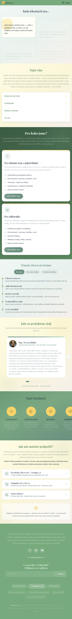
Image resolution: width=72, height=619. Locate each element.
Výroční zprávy (54, 586)
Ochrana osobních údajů (17, 592)
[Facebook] (36, 550)
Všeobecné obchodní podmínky (39, 592)
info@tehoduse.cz (36, 557)
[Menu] (66, 3)
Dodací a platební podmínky (36, 597)
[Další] (68, 357)
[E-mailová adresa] (30, 574)
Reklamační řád (58, 592)
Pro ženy (19, 272)
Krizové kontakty (19, 586)
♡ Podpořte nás (37, 586)
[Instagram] (29, 550)
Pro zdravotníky (33, 272)
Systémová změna (49, 272)
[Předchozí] (3, 357)
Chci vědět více (13, 197)
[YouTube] (42, 550)
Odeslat (60, 574)
